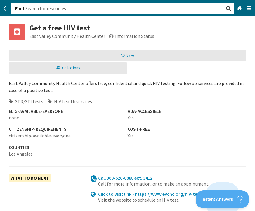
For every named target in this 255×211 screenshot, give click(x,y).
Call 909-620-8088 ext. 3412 (125, 178)
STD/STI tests (26, 101)
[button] (127, 105)
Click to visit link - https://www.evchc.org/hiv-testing (153, 194)
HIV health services (70, 101)
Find (19, 8)
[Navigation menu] (249, 8)
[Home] (240, 8)
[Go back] (5, 8)
